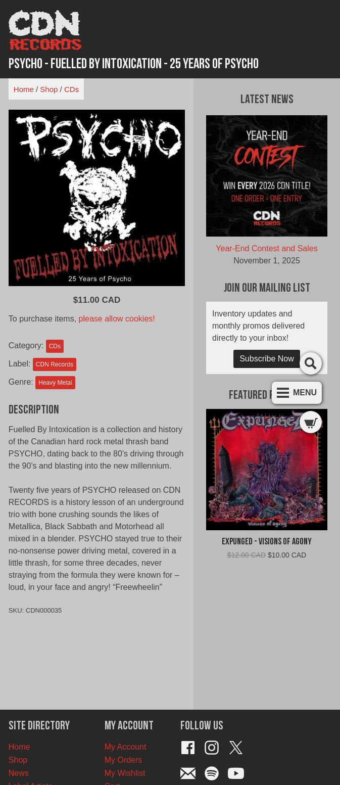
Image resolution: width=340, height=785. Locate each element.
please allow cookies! (117, 318)
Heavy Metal (55, 382)
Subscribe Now (266, 358)
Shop (49, 89)
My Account (126, 747)
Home (24, 89)
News (19, 773)
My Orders (123, 760)
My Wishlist (125, 773)
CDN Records (54, 364)
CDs (71, 89)
